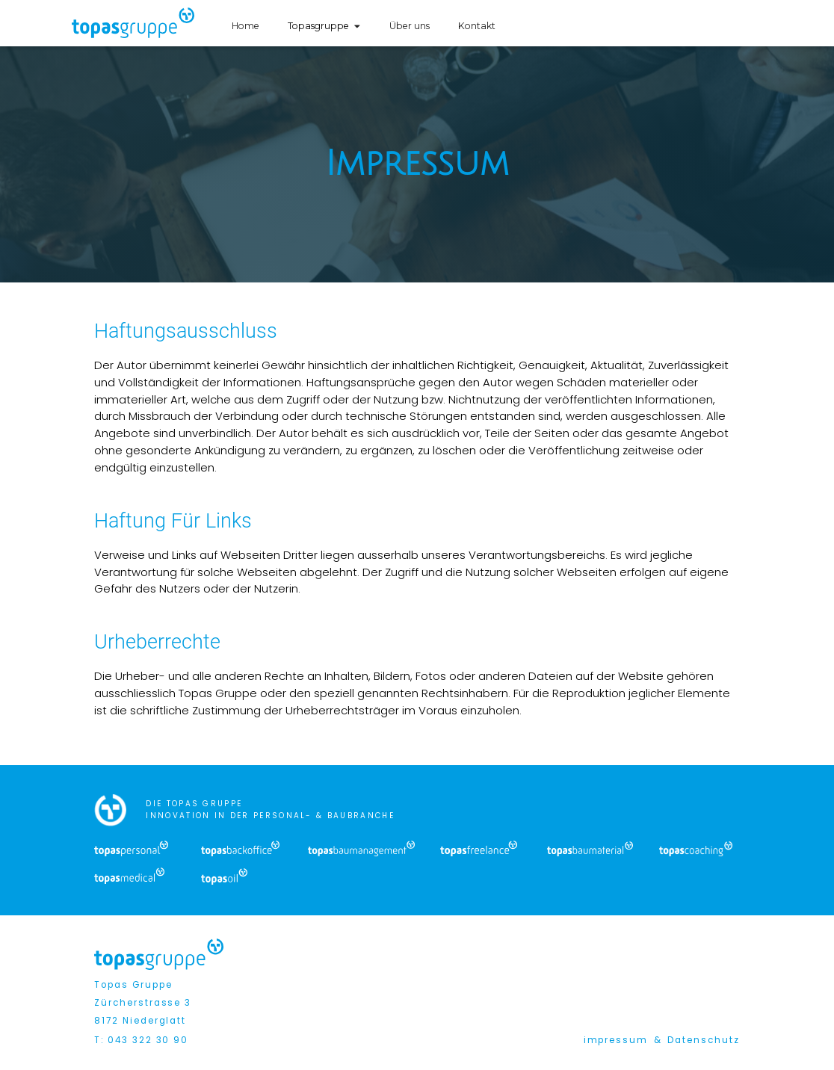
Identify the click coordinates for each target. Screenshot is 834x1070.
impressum (616, 1040)
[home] (133, 22)
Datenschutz (703, 1040)
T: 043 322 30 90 (141, 1040)
